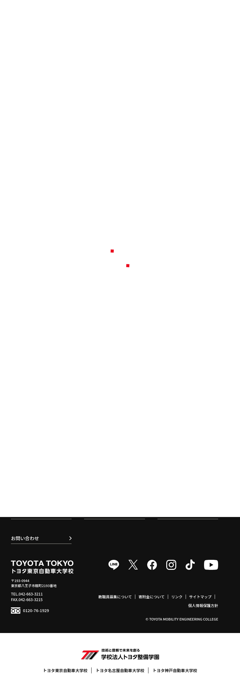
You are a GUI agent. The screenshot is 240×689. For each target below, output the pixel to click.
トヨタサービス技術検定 (182, 443)
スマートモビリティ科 (36, 443)
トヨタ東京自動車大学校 (65, 670)
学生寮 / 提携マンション (182, 460)
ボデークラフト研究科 (36, 466)
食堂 (164, 451)
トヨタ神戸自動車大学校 (174, 670)
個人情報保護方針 (203, 605)
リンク (176, 596)
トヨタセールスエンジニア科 (42, 454)
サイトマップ (200, 596)
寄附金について (151, 596)
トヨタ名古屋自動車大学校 (120, 670)
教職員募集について (115, 596)
